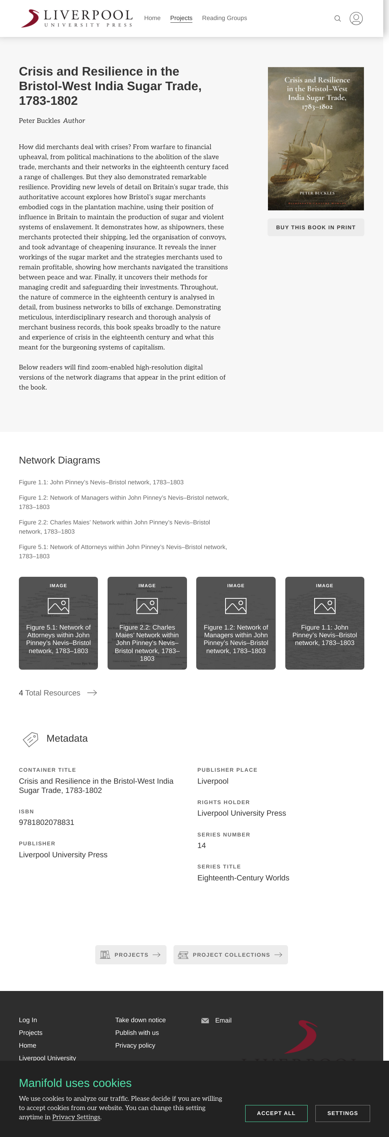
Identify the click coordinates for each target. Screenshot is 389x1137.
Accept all (276, 1113)
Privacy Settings (76, 1117)
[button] (28, 1020)
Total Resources (58, 693)
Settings (342, 1113)
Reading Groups (224, 18)
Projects (181, 18)
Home (152, 18)
